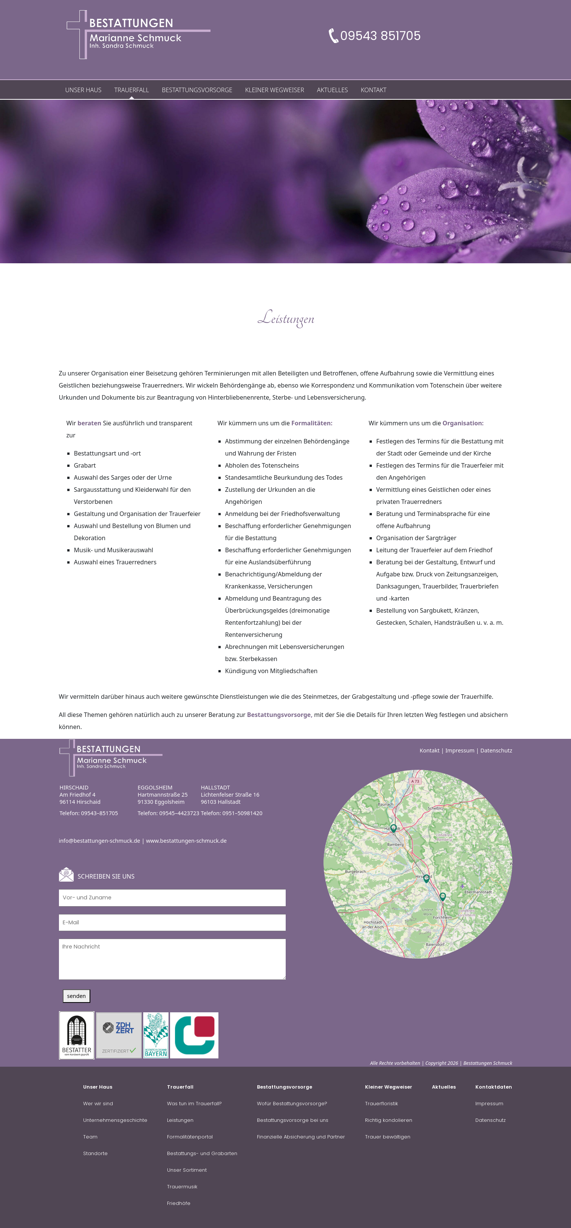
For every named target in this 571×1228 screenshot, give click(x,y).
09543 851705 (380, 35)
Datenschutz (496, 750)
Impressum (460, 750)
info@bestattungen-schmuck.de (99, 839)
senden (76, 995)
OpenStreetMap (464, 954)
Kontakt (430, 750)
